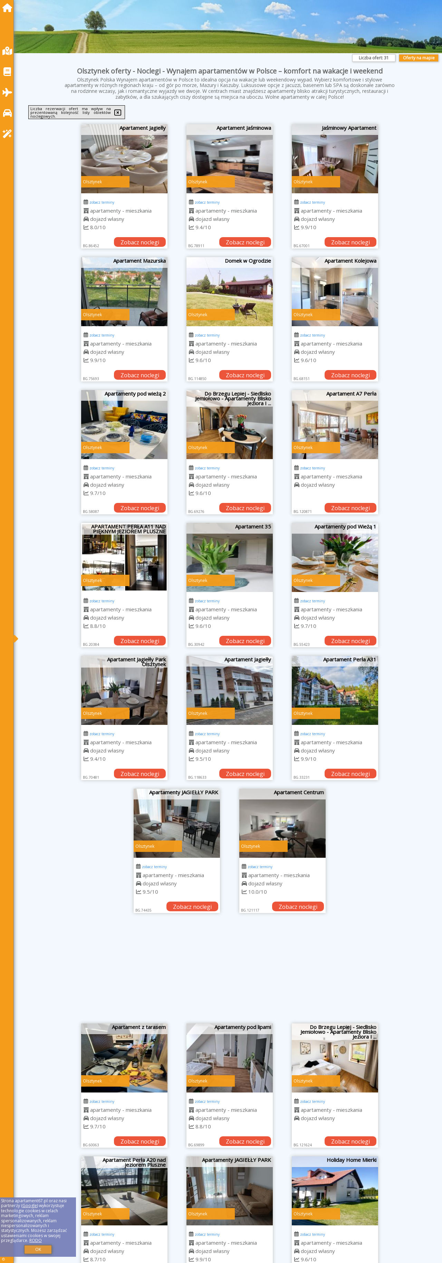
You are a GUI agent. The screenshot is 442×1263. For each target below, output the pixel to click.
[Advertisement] (229, 971)
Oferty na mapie (419, 58)
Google (29, 1205)
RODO (35, 1240)
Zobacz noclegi (140, 242)
